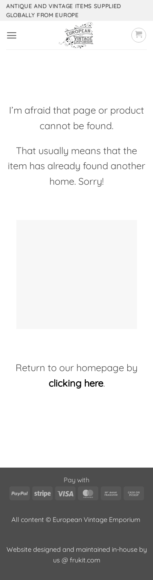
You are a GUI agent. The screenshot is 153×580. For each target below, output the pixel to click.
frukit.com (85, 560)
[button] (11, 35)
